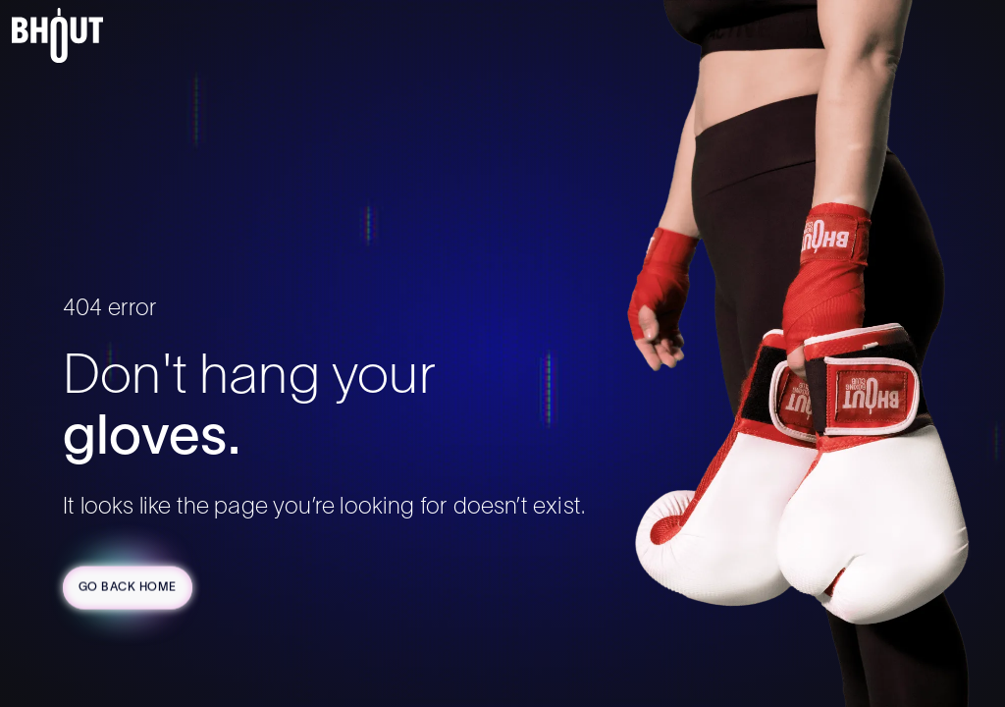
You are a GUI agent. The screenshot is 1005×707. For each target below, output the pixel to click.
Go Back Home (128, 588)
